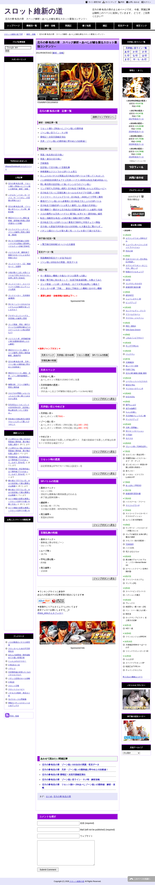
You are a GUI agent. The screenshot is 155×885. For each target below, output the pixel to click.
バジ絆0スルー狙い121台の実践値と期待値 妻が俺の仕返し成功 (19, 441)
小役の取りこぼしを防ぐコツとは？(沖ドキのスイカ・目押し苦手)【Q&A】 (19, 275)
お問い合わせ (134, 2)
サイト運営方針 (94, 2)
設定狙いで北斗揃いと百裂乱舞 (55, 167)
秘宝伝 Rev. (130, 385)
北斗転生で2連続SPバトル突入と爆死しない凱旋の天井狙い (68, 205)
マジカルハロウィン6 (134, 388)
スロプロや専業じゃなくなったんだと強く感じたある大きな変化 (19, 396)
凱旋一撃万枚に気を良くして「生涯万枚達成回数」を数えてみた (71, 280)
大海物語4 (130, 362)
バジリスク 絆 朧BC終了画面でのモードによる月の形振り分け (19, 255)
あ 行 (127, 52)
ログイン (147, 2)
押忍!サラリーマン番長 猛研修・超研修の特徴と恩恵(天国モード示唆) (19, 220)
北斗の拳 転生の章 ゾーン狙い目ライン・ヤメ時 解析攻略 (71, 779)
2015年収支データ (136, 144)
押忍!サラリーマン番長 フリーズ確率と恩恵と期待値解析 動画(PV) (19, 353)
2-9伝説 (11, 682)
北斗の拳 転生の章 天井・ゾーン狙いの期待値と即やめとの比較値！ (75, 769)
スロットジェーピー (16, 689)
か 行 (135, 52)
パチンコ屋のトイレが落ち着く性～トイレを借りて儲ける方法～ (71, 231)
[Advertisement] (77, 324)
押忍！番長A (131, 326)
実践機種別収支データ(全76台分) (56, 258)
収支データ (123, 25)
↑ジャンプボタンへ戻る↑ (104, 399)
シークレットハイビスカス (136, 381)
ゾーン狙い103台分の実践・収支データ (59, 262)
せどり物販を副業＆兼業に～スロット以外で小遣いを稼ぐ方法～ (19, 501)
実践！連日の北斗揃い (50, 159)
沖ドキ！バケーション (135, 431)
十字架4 (129, 435)
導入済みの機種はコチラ (133, 677)
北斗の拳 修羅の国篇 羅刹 (136, 373)
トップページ (13, 25)
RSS (122, 2)
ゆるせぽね (130, 397)
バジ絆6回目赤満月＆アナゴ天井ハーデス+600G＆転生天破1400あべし (74, 180)
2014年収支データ (136, 157)
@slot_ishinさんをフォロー (50, 613)
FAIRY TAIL (130, 369)
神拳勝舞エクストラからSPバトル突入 (58, 171)
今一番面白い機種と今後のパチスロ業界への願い (63, 275)
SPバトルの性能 (100, 355)
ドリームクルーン (133, 314)
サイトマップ (110, 2)
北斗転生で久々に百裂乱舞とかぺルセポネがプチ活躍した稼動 (70, 192)
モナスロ (129, 438)
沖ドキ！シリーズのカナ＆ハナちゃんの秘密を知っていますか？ (19, 307)
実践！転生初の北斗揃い (52, 154)
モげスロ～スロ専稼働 (17, 699)
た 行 (127, 55)
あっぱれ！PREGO (133, 485)
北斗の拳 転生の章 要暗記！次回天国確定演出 (64, 774)
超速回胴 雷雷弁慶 (133, 494)
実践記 (68, 25)
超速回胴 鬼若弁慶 (133, 287)
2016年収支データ (136, 132)
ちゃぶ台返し (131, 412)
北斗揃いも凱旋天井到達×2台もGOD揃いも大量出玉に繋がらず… (71, 226)
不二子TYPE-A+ (132, 346)
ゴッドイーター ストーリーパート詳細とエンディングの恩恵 (19, 286)
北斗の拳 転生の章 (62, 796)
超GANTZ (130, 295)
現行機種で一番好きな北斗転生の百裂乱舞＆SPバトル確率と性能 (71, 209)
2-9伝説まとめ (14, 665)
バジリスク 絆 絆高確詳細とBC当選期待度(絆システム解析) (19, 341)
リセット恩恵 (83, 355)
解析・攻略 (50, 25)
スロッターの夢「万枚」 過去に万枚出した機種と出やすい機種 (71, 288)
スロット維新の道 (33, 11)
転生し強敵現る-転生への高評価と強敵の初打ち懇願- (65, 218)
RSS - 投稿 (12, 716)
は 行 (144, 55)
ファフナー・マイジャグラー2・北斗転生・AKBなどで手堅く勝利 (71, 197)
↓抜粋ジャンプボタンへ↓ (103, 117)
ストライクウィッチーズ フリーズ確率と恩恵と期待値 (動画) (19, 232)
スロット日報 (13, 686)
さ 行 (144, 52)
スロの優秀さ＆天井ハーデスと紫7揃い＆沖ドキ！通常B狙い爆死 (71, 214)
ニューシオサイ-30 (133, 299)
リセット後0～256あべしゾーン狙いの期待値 (61, 128)
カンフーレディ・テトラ (136, 311)
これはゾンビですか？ (135, 338)
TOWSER (130, 544)
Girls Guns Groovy (133, 330)
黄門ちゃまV (131, 405)
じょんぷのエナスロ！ (17, 661)
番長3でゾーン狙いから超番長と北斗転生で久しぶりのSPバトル (70, 201)
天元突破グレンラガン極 (136, 416)
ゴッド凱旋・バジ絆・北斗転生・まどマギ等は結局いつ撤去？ (70, 284)
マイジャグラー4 (132, 505)
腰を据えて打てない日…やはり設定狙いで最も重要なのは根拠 (19, 483)
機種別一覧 (31, 25)
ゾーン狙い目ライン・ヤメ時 (54, 132)
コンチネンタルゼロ (134, 283)
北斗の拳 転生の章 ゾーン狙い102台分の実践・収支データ (70, 764)
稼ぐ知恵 (86, 25)
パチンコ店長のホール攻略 (19, 678)
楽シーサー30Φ (132, 366)
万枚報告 (44, 163)
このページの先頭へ (142, 879)
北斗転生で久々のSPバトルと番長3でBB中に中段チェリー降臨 (70, 222)
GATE (128, 280)
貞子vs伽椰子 (131, 408)
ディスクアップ (132, 419)
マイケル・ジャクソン (135, 318)
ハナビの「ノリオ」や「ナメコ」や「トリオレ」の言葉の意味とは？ (19, 197)
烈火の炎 (129, 251)
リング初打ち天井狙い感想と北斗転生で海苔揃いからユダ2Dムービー (73, 188)
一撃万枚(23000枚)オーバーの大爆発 (57, 244)
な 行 (135, 55)
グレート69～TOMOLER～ (136, 446)
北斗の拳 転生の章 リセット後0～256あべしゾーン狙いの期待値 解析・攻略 (78, 786)
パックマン (130, 354)
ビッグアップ (131, 302)
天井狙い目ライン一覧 (136, 48)
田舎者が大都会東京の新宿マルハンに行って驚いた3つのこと (19, 421)
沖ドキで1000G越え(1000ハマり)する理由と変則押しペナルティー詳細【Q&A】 (19, 243)
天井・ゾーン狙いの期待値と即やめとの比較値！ (63, 141)
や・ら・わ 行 (140, 59)
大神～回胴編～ (132, 427)
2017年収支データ (136, 119)
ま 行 (127, 59)
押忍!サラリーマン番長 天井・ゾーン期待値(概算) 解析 (19, 376)
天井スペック (47, 355)
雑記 (105, 25)
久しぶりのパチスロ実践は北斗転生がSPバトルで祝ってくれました (72, 176)
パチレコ (11, 668)
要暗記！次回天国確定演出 (53, 137)
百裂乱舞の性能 (48, 360)
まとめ (49, 796)
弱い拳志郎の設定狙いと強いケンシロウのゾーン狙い (65, 184)
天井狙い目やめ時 (65, 355)
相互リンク (141, 25)
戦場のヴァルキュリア (135, 272)
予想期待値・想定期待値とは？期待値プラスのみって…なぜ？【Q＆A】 (19, 460)
